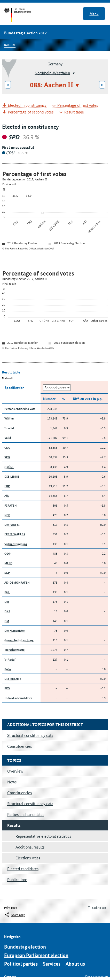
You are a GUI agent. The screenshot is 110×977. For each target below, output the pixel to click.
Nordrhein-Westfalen (52, 72)
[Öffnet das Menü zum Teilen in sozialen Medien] (14, 915)
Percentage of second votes (30, 112)
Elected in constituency (27, 105)
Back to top (99, 907)
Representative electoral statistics (43, 836)
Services (51, 963)
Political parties (21, 963)
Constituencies (19, 792)
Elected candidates (22, 868)
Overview (15, 771)
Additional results (29, 847)
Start (22, 15)
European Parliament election (36, 955)
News (12, 781)
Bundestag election (25, 946)
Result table (74, 112)
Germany (55, 63)
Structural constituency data (30, 803)
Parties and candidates (25, 814)
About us (75, 963)
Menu (94, 13)
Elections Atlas (27, 857)
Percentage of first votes (77, 105)
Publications (17, 879)
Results (9, 44)
